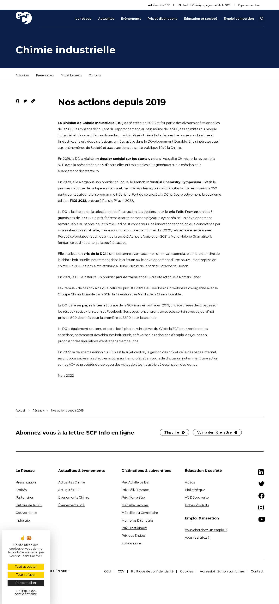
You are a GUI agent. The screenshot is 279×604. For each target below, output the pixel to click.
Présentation (45, 75)
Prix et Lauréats (71, 75)
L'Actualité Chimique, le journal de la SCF (204, 5)
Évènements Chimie (73, 497)
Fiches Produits (197, 505)
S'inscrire (171, 432)
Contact (257, 571)
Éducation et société (200, 18)
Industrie (23, 520)
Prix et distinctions (162, 18)
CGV (120, 571)
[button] (262, 19)
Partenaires (24, 497)
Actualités (106, 18)
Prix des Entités (133, 535)
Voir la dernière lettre (214, 432)
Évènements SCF (71, 505)
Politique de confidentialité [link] (26, 592)
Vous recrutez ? (197, 537)
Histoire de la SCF (29, 505)
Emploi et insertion (239, 18)
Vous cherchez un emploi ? (206, 530)
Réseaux (38, 410)
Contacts (95, 75)
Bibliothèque (195, 490)
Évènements (131, 18)
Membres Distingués (137, 520)
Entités (21, 490)
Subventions (131, 543)
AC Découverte (197, 497)
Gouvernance (26, 513)
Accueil (20, 410)
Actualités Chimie (71, 482)
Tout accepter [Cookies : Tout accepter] (26, 566)
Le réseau (84, 18)
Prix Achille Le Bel (135, 482)
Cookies (186, 571)
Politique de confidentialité (151, 571)
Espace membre (249, 5)
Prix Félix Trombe (135, 490)
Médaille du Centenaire (140, 513)
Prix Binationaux (134, 528)
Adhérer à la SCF (159, 5)
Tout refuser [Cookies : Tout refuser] (26, 575)
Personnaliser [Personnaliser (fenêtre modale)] (25, 583)
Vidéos (190, 482)
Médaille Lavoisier (135, 505)
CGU (106, 571)
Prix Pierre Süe (133, 497)
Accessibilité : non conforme (222, 571)
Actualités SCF (69, 490)
